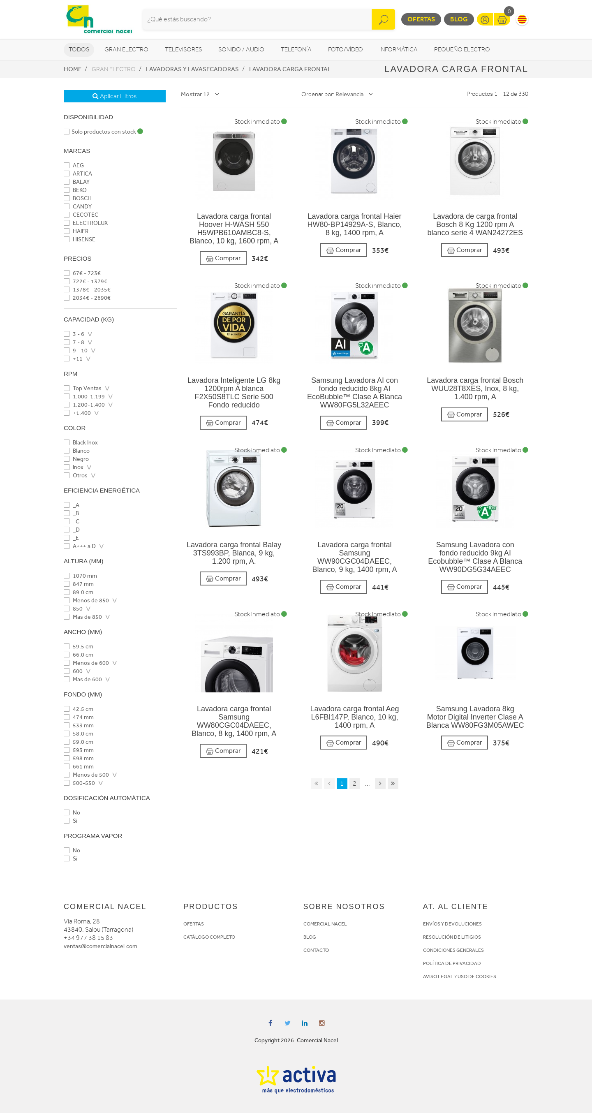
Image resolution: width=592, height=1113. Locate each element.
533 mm (79, 725)
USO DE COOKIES (477, 976)
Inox (73, 467)
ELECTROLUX (86, 223)
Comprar (223, 258)
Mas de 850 (83, 616)
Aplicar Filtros (114, 96)
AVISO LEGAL (438, 976)
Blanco (77, 450)
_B (71, 513)
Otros (76, 475)
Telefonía (296, 49)
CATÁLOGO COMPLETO (209, 937)
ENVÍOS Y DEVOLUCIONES (452, 924)
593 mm (79, 750)
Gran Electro (126, 49)
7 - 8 (74, 342)
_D (72, 529)
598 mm (79, 758)
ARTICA (78, 173)
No (72, 812)
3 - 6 (74, 334)
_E (71, 538)
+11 (73, 358)
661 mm (79, 766)
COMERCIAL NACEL (325, 924)
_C (71, 521)
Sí (70, 820)
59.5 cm (78, 646)
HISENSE (79, 239)
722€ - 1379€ (85, 281)
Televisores (183, 49)
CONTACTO (316, 950)
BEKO (75, 190)
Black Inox (81, 442)
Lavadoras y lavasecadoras (192, 69)
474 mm (79, 717)
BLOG (309, 937)
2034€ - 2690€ (87, 297)
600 (73, 671)
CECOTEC (81, 214)
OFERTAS (193, 924)
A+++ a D (80, 546)
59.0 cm (78, 741)
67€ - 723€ (82, 273)
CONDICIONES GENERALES (453, 950)
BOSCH (78, 198)
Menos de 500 (86, 774)
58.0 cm (78, 733)
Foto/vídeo (345, 49)
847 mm (79, 584)
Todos (79, 49)
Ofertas (421, 19)
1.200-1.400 (84, 404)
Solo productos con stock (103, 131)
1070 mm (80, 575)
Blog (459, 19)
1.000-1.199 (84, 396)
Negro (76, 459)
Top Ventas (83, 388)
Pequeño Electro (462, 49)
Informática (398, 49)
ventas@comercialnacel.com (100, 946)
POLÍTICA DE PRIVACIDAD (452, 963)
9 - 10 (76, 350)
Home (72, 69)
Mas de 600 (83, 679)
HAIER (76, 231)
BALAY (77, 181)
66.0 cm (78, 654)
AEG (74, 165)
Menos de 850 (86, 600)
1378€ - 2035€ (87, 289)
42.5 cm (78, 709)
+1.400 (77, 413)
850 (73, 608)
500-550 (79, 783)
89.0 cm (78, 592)
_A (71, 505)
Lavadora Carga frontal (290, 69)
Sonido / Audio (241, 49)
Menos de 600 (86, 662)
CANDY (78, 206)
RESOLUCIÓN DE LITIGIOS (452, 937)
